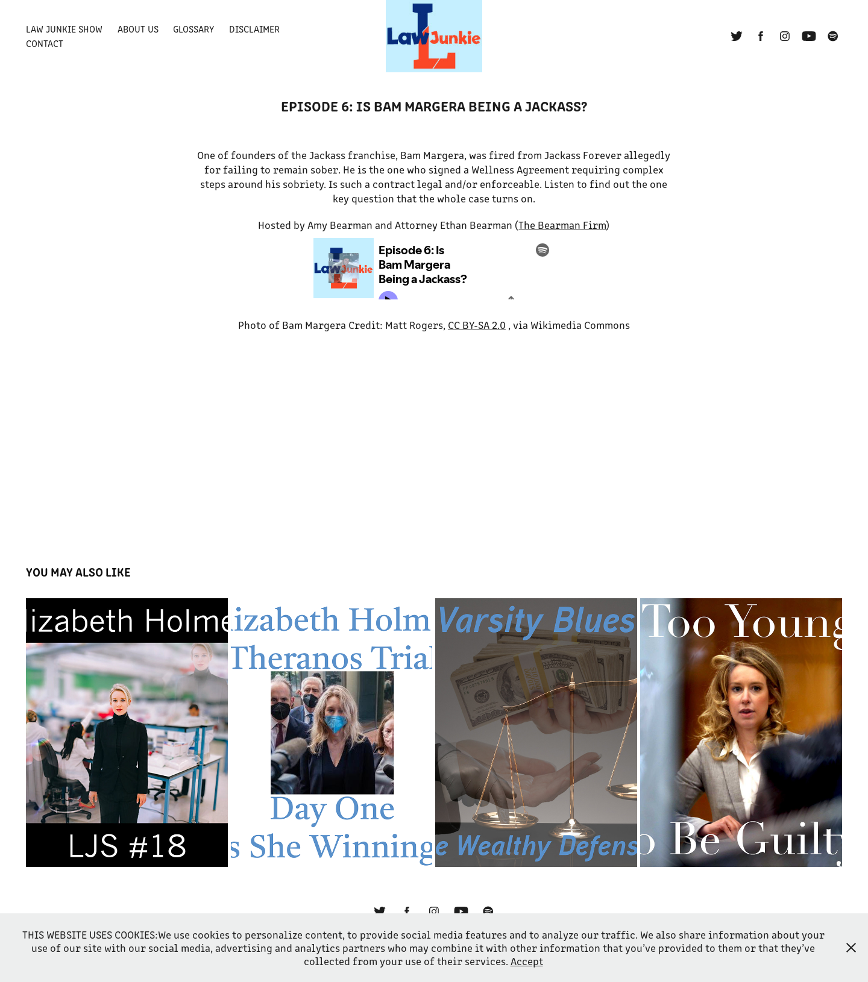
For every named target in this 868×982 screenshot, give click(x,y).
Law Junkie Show (64, 28)
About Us (138, 28)
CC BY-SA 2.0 (477, 324)
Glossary (193, 28)
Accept (527, 961)
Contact (44, 43)
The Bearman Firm (562, 224)
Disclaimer (254, 28)
